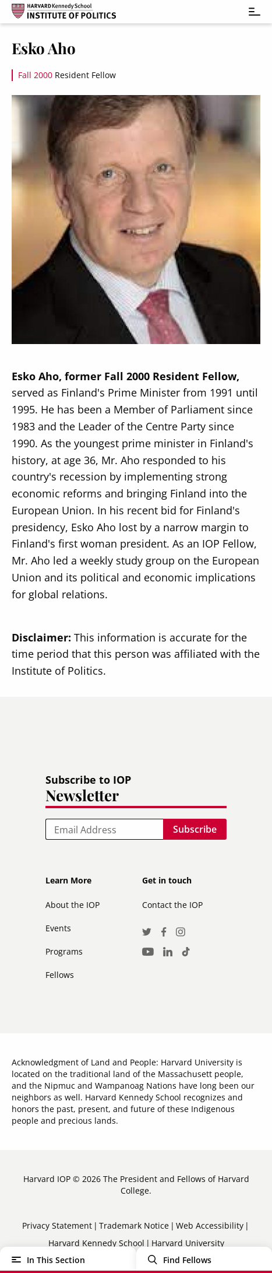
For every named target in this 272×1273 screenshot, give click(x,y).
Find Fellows (187, 1259)
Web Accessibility (209, 1225)
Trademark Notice (134, 1225)
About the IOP (72, 904)
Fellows (59, 974)
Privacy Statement (57, 1225)
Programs (64, 951)
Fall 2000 (35, 74)
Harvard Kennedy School (96, 1243)
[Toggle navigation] (248, 11)
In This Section (56, 1259)
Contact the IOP (172, 904)
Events (58, 928)
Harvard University (187, 1243)
